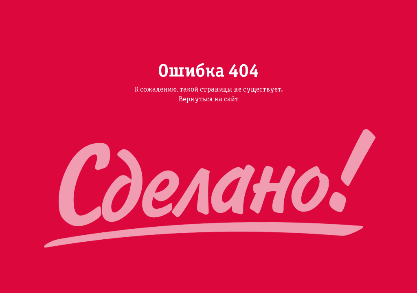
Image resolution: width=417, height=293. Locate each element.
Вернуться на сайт (208, 99)
